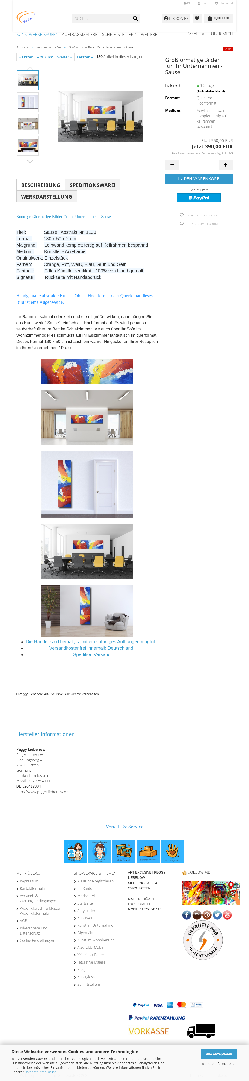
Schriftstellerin (120, 34)
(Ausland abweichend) (211, 91)
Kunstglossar (87, 976)
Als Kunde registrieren (95, 881)
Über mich (222, 33)
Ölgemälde (86, 932)
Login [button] (203, 3)
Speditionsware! (92, 184)
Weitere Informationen (219, 1063)
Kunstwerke (87, 917)
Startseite (85, 903)
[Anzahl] (199, 165)
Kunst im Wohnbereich (95, 940)
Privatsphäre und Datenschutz (33, 931)
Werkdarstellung (46, 196)
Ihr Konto (84, 888)
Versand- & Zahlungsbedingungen (38, 898)
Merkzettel (224, 3)
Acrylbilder (86, 910)
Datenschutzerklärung (40, 1072)
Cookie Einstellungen (37, 940)
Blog (81, 969)
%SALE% (196, 33)
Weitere (149, 34)
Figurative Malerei (91, 962)
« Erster (26, 57)
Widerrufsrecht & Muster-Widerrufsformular (41, 911)
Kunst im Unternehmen (96, 925)
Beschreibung (40, 184)
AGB (23, 920)
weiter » (64, 57)
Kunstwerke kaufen (37, 34)
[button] (187, 3)
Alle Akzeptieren (219, 1054)
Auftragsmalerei (80, 34)
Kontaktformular (33, 888)
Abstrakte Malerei (91, 947)
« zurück (45, 57)
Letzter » (85, 57)
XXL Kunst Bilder (90, 954)
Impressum (29, 881)
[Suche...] (135, 18)
